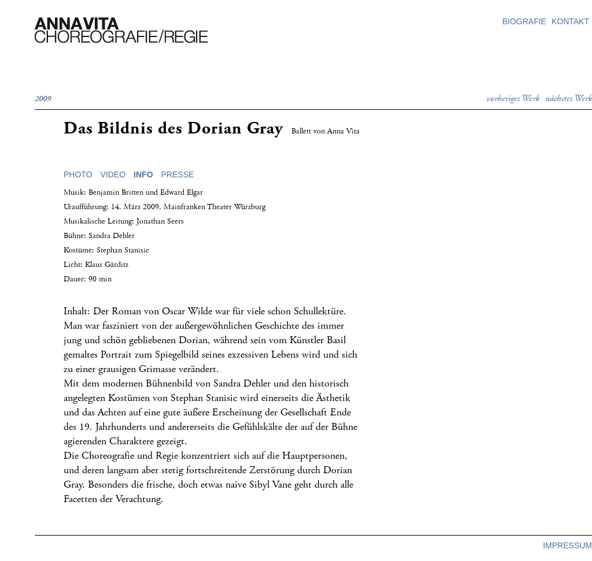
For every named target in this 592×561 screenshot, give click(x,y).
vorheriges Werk (512, 98)
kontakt (570, 21)
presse (177, 174)
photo (78, 174)
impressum (567, 545)
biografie (524, 21)
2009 (43, 99)
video (113, 174)
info (143, 174)
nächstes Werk (568, 98)
